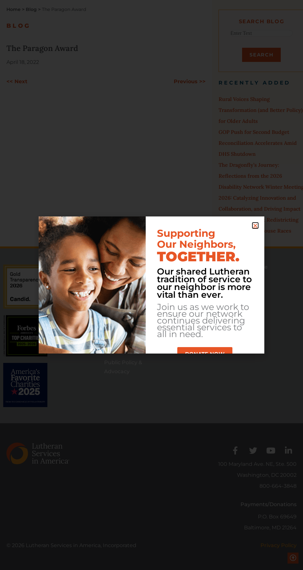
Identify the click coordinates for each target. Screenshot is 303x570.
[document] (151, 285)
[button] (255, 225)
